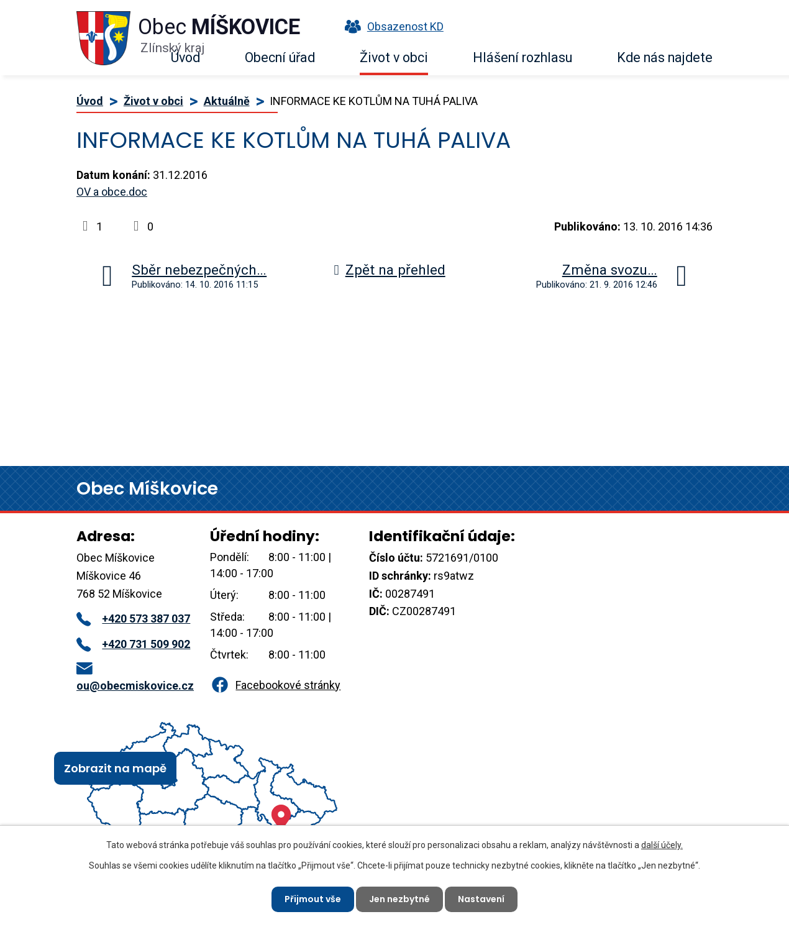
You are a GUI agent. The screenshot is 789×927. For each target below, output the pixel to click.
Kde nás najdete (665, 57)
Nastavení (481, 899)
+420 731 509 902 (133, 644)
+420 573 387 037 (133, 618)
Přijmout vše (313, 899)
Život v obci (394, 57)
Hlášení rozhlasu (522, 57)
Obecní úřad (280, 57)
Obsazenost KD (391, 26)
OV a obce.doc (111, 191)
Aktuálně (227, 100)
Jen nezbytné (399, 899)
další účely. (662, 845)
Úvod (185, 57)
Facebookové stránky (275, 685)
